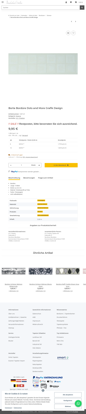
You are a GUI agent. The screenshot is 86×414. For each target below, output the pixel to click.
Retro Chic (60, 341)
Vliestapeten (37, 357)
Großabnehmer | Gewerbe (17, 317)
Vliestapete (60, 321)
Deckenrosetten (38, 371)
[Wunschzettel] (70, 2)
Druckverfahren (62, 317)
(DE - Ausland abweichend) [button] (30, 157)
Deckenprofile (37, 368)
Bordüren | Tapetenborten (66, 314)
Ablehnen (68, 406)
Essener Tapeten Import (16, 361)
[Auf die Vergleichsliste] (68, 33)
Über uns (11, 314)
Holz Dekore (37, 348)
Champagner (41, 200)
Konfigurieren (68, 400)
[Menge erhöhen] (39, 165)
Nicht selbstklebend (43, 215)
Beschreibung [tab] (14, 178)
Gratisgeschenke (14, 337)
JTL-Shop (75, 411)
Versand (25, 135)
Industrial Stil (37, 344)
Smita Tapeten (13, 357)
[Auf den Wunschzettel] (73, 33)
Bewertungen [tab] (29, 178)
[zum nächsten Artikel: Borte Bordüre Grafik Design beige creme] (76, 21)
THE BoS (59, 344)
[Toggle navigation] (3, 1)
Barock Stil (36, 341)
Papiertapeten (37, 361)
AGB (34, 317)
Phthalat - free (61, 328)
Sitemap (11, 328)
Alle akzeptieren (68, 395)
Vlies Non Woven (42, 204)
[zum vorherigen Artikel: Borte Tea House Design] (71, 21)
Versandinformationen (16, 324)
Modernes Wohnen (43, 208)
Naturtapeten (37, 364)
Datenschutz (18, 408)
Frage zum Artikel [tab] (45, 178)
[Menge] (21, 165)
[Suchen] (41, 7)
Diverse (18, 116)
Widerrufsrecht (38, 324)
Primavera (60, 337)
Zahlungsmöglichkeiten (16, 321)
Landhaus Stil (37, 337)
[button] (66, 2)
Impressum (8, 408)
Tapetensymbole (62, 324)
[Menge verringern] (11, 165)
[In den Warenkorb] (10, 28)
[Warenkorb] (78, 2)
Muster (10, 341)
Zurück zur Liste (14, 15)
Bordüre (40, 211)
